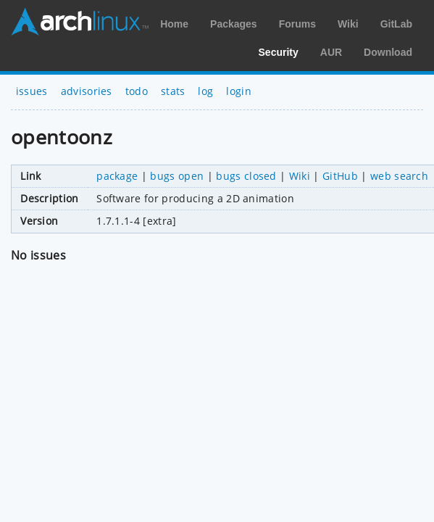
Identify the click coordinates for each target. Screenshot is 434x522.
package (117, 176)
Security (279, 52)
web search (399, 176)
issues (32, 91)
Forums (297, 24)
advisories (86, 91)
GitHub (340, 176)
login (238, 91)
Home (174, 24)
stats (173, 91)
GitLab (396, 24)
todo (136, 91)
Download (388, 52)
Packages (233, 24)
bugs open (177, 176)
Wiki (348, 24)
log (205, 91)
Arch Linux (80, 21)
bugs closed (246, 176)
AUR (331, 52)
